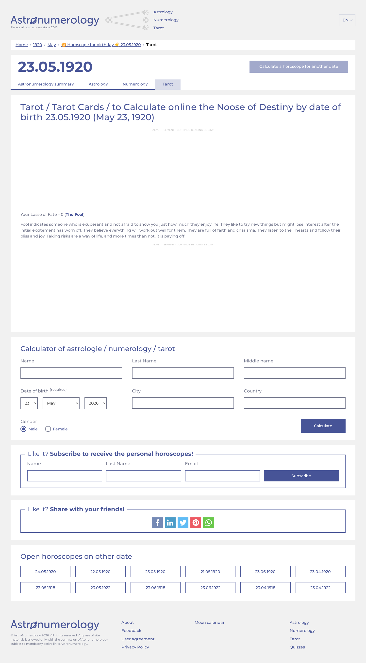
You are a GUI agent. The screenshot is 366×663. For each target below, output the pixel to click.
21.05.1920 (210, 572)
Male (33, 429)
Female (60, 429)
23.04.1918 (265, 589)
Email (191, 464)
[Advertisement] (183, 168)
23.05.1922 (100, 589)
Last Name (144, 361)
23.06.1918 (155, 589)
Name (27, 361)
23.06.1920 (265, 572)
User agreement (138, 641)
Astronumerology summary (46, 84)
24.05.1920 (45, 572)
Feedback (131, 633)
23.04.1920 (320, 572)
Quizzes (297, 649)
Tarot (158, 28)
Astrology (163, 12)
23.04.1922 (320, 589)
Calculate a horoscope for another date (298, 66)
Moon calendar (210, 624)
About (127, 624)
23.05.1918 (45, 589)
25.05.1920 (155, 572)
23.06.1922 (210, 589)
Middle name (258, 361)
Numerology (166, 19)
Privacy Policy (135, 649)
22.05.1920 (100, 572)
